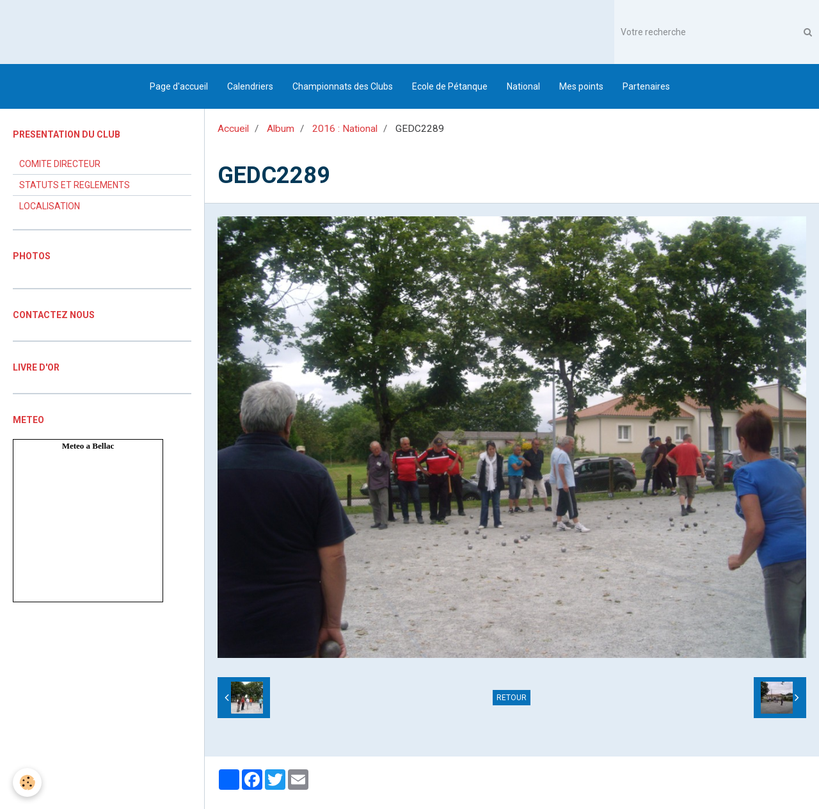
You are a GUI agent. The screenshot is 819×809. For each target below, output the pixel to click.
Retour (512, 697)
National (523, 86)
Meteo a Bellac (88, 446)
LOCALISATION (49, 206)
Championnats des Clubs (342, 86)
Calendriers (250, 86)
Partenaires (646, 86)
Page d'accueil (179, 86)
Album (280, 128)
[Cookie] (27, 782)
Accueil (233, 128)
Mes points (581, 86)
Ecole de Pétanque (450, 86)
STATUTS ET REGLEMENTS (74, 185)
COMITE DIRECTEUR (59, 164)
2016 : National (345, 128)
